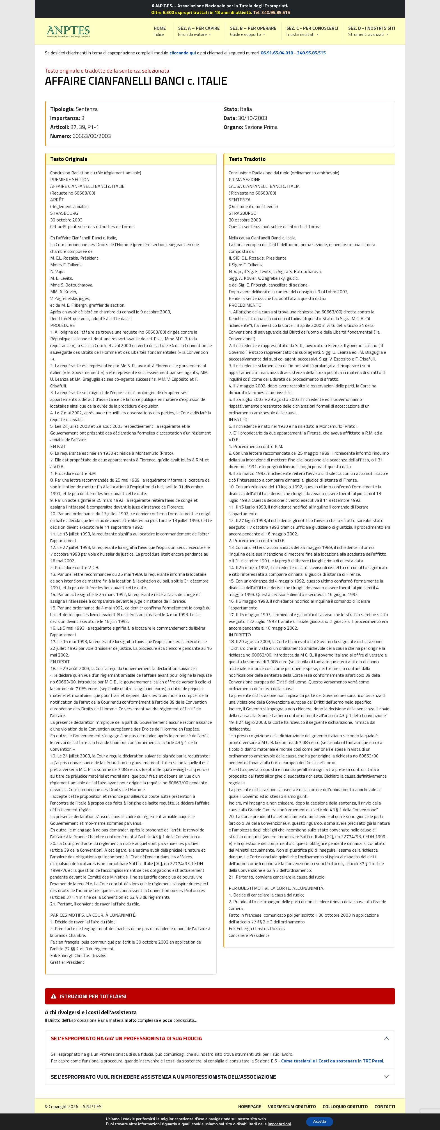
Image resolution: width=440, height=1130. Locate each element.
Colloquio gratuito (345, 1106)
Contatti (385, 1106)
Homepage (249, 1106)
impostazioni (277, 1123)
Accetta (320, 1121)
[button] (199, 31)
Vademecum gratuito (292, 1106)
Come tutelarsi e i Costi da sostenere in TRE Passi (332, 1060)
